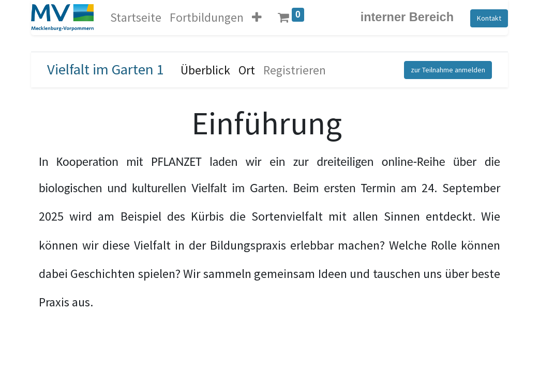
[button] (256, 17)
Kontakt (489, 18)
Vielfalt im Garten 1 (105, 69)
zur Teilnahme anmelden (448, 69)
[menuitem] (136, 17)
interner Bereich (407, 17)
